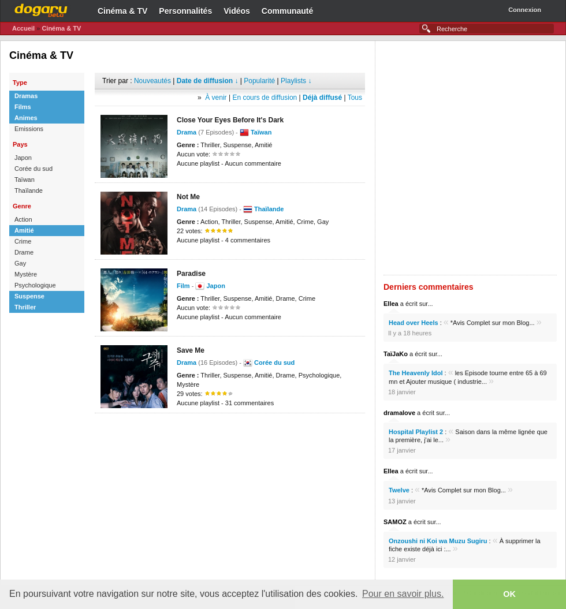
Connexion (524, 9)
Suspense (29, 296)
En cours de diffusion (264, 98)
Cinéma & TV (122, 11)
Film (183, 285)
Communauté (287, 11)
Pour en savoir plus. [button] (403, 594)
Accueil (23, 28)
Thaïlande (269, 209)
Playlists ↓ (296, 81)
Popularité (259, 81)
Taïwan (261, 132)
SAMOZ (395, 521)
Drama (186, 362)
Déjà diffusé (322, 98)
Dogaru (41, 8)
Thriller (25, 307)
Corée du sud (274, 362)
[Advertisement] (230, 471)
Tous (355, 98)
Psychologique (35, 285)
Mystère (25, 274)
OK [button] (509, 594)
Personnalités (185, 11)
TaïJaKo (395, 353)
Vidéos (237, 11)
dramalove (399, 412)
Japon (215, 285)
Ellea (391, 303)
